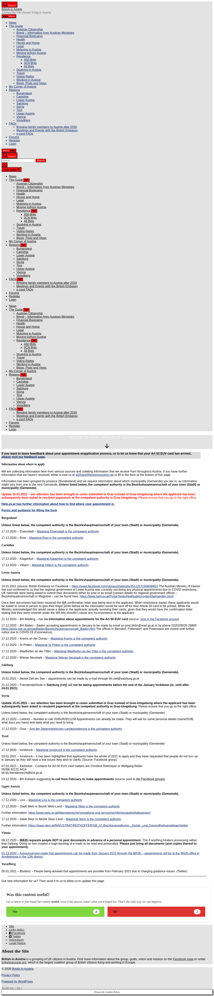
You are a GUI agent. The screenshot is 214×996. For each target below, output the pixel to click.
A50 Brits (30, 59)
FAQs (12, 123)
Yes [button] (56, 911)
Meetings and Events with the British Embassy (47, 130)
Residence (23, 56)
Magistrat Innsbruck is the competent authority (66, 750)
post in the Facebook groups (159, 619)
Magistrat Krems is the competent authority (79, 638)
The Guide (16, 26)
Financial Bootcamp (29, 36)
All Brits (29, 66)
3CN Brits (30, 63)
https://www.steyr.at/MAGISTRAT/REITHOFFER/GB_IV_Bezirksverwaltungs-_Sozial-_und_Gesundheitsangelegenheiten (108, 825)
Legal (20, 46)
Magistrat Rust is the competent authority (56, 537)
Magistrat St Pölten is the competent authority (65, 644)
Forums (14, 137)
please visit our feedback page (23, 456)
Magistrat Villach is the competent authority (60, 565)
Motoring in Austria (28, 49)
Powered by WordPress (17, 981)
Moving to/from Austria (31, 53)
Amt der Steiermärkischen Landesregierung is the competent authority (75, 728)
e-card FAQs (24, 133)
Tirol (19, 110)
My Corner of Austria (22, 86)
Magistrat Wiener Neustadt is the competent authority (80, 657)
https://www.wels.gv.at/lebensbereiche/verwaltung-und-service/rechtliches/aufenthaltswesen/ (89, 812)
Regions (14, 90)
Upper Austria (25, 113)
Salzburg (22, 103)
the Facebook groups (150, 779)
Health (20, 39)
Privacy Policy (10, 975)
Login (12, 143)
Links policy (16, 929)
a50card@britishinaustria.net (95, 474)
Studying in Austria (28, 69)
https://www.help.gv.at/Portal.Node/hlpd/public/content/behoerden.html (126, 596)
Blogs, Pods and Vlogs (31, 83)
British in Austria (11, 9)
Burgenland (24, 93)
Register (14, 140)
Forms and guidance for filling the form (29, 510)
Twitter (15, 936)
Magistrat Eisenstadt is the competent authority (68, 531)
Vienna (21, 116)
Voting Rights (25, 76)
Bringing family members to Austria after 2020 (46, 127)
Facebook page (183, 959)
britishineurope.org (13, 962)
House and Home (28, 42)
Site (11, 926)
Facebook (17, 933)
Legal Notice (17, 943)
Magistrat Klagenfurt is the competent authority (68, 558)
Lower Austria (25, 100)
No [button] (157, 911)
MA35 (24, 840)
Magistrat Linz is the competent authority (55, 800)
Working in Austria (28, 79)
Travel (20, 73)
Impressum (16, 939)
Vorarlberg (23, 120)
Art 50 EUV (159, 453)
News (12, 22)
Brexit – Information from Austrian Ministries (45, 32)
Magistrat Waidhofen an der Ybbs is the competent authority (93, 651)
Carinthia (22, 96)
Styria (20, 106)
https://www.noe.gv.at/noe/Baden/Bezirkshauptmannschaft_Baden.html (48, 628)
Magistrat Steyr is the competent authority (93, 819)
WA (64, 602)
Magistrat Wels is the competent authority (92, 806)
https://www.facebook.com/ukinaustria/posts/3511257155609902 (114, 586)
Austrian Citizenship (29, 29)
